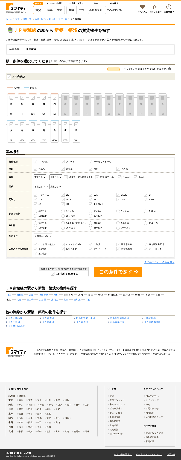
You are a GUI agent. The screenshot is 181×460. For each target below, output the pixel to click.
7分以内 (153, 211)
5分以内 (125, 211)
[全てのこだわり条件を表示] (159, 262)
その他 (124, 169)
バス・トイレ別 (73, 244)
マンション (44, 161)
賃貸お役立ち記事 (154, 433)
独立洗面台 (126, 249)
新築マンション (117, 400)
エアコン (43, 249)
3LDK (151, 199)
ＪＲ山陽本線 (15, 318)
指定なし (43, 211)
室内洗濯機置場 (156, 244)
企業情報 (171, 454)
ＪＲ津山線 (48, 322)
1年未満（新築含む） (76, 223)
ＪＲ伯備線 (48, 318)
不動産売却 (95, 10)
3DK (123, 199)
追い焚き (43, 253)
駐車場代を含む (107, 177)
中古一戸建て (116, 413)
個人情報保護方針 (123, 454)
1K (67, 195)
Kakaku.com (20, 456)
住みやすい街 (114, 10)
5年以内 (125, 223)
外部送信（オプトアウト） (149, 454)
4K (40, 204)
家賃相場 (150, 441)
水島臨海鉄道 (117, 322)
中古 (60, 9)
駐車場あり (126, 244)
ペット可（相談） (47, 244)
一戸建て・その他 (102, 161)
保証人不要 (71, 249)
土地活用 (114, 425)
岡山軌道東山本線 (85, 318)
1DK (96, 195)
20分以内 (98, 216)
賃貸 (38, 9)
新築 (50, 9)
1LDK (124, 195)
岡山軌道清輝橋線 (119, 318)
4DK (68, 204)
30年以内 (125, 228)
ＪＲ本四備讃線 (152, 322)
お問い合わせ (152, 408)
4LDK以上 (99, 204)
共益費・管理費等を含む (81, 177)
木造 (96, 169)
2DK (41, 199)
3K (95, 199)
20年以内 (70, 228)
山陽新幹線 (150, 318)
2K (150, 195)
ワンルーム (44, 195)
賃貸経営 (114, 429)
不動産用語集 (152, 437)
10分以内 (43, 216)
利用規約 (150, 413)
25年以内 (98, 228)
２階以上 (98, 244)
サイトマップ (152, 400)
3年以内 (97, 223)
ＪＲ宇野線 (14, 322)
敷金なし (143, 177)
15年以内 (43, 228)
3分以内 (97, 211)
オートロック (155, 249)
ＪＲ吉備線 (82, 322)
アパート (70, 161)
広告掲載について (154, 417)
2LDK (69, 199)
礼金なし (127, 177)
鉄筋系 (42, 169)
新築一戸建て (116, 408)
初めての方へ (152, 396)
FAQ (148, 404)
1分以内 (70, 211)
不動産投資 (115, 421)
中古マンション (117, 404)
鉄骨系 (69, 169)
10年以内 (153, 223)
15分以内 (70, 216)
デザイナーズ (100, 249)
